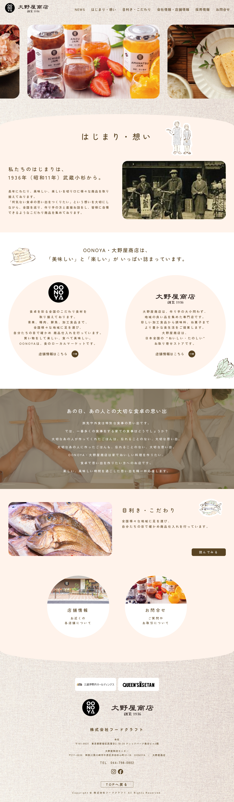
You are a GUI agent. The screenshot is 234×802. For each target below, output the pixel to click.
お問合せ (222, 9)
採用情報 (201, 9)
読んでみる (206, 552)
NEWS (79, 9)
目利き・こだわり (135, 9)
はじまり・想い (102, 9)
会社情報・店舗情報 (172, 9)
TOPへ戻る (117, 784)
